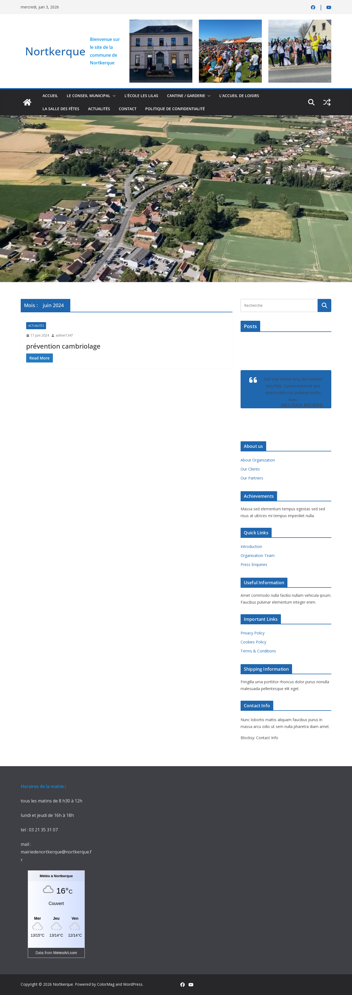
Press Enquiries (254, 564)
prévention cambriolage (63, 345)
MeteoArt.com (65, 953)
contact (127, 108)
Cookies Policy (253, 642)
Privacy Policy (253, 633)
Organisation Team (258, 555)
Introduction (251, 546)
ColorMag (105, 984)
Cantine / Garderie (186, 95)
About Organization (258, 460)
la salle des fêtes (61, 108)
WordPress (132, 984)
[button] (113, 96)
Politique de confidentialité (175, 108)
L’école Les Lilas (141, 95)
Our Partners (252, 478)
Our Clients (250, 469)
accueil (50, 95)
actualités (99, 108)
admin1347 (64, 335)
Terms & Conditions (258, 651)
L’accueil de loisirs (239, 95)
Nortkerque (55, 51)
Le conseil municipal (88, 95)
